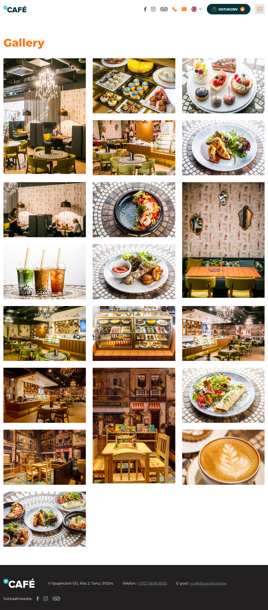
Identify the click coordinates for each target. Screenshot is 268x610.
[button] (196, 9)
